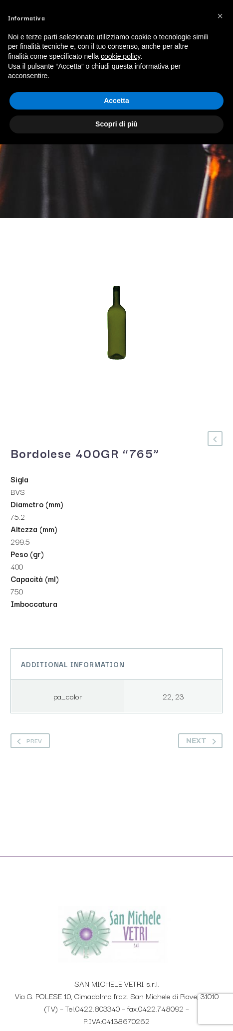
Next (203, 740)
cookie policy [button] (120, 56)
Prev (27, 740)
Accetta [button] (116, 101)
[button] (220, 16)
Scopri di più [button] (116, 124)
